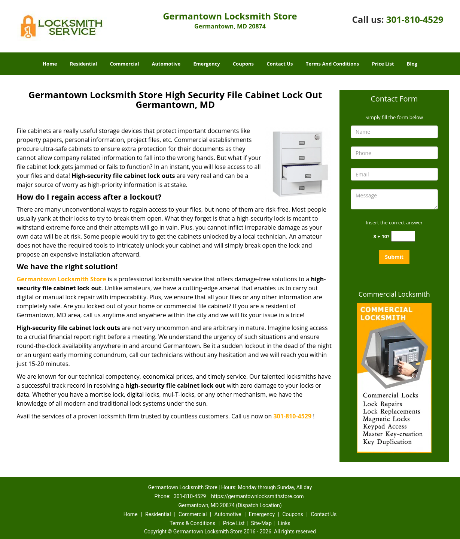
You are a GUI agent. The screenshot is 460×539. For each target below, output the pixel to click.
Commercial (124, 63)
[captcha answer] (403, 236)
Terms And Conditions (332, 63)
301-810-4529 (415, 19)
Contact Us (279, 63)
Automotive (166, 63)
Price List (383, 63)
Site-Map (261, 523)
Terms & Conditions (192, 523)
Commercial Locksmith (394, 294)
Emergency (206, 63)
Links (284, 523)
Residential (83, 63)
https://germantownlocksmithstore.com (257, 496)
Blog (412, 63)
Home (50, 63)
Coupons (243, 63)
